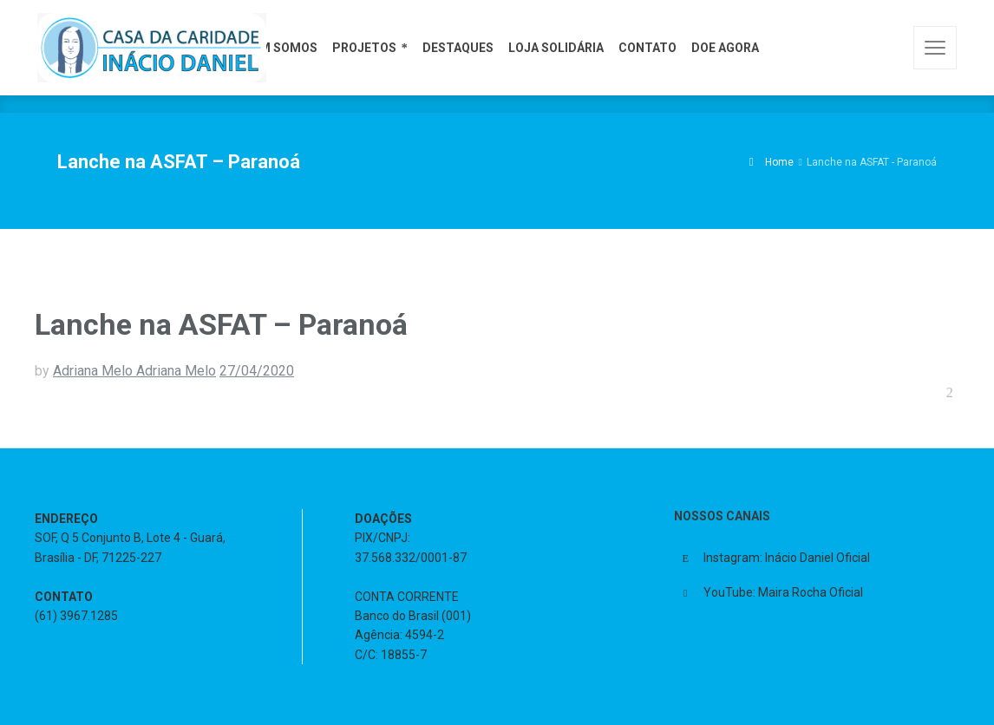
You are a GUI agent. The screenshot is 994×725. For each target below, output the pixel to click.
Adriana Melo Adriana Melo (134, 370)
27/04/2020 (256, 370)
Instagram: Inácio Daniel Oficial (786, 558)
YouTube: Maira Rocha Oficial (783, 592)
